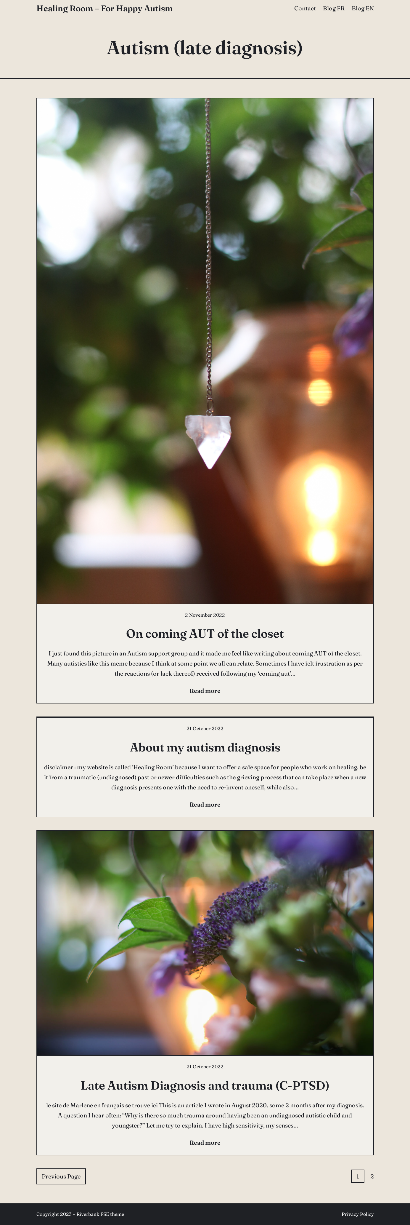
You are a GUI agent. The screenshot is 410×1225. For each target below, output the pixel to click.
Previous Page (61, 1176)
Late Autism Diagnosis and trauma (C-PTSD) (205, 1085)
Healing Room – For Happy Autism (104, 8)
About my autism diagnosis (205, 747)
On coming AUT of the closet (205, 633)
